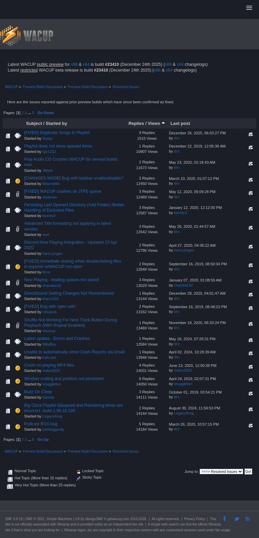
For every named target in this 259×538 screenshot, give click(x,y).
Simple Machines (59, 519)
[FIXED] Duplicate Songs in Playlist (57, 132)
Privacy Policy (194, 519)
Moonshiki (51, 184)
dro (176, 138)
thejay (47, 138)
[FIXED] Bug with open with (50, 306)
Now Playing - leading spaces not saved (61, 279)
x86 (74, 64)
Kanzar (48, 397)
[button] (249, 8)
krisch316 (50, 299)
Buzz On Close (38, 391)
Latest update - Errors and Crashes (57, 338)
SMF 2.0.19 (14, 519)
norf (45, 235)
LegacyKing (52, 416)
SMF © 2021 (35, 519)
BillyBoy (49, 344)
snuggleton (51, 384)
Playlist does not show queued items (58, 146)
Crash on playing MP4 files (49, 365)
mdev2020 (51, 371)
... (30, 113)
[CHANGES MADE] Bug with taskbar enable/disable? (74, 178)
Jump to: (191, 471)
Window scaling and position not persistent (64, 378)
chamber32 (51, 286)
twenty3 (49, 216)
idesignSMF (94, 519)
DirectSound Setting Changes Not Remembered (69, 293)
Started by (56, 123)
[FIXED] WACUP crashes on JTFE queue (63, 191)
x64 (86, 64)
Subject (34, 123)
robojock (49, 312)
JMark (47, 170)
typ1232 (49, 152)
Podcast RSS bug (40, 424)
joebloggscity (53, 429)
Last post (180, 123)
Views (156, 123)
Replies (136, 123)
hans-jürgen (52, 253)
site (7, 524)
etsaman (49, 197)
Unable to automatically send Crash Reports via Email (74, 352)
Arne (46, 272)
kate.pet (49, 357)
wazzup (48, 331)
